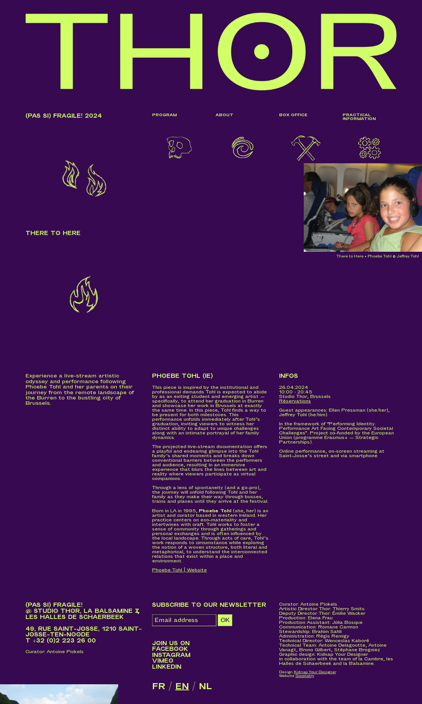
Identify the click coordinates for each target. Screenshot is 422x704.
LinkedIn (166, 667)
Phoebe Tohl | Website (179, 570)
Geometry (304, 676)
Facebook (170, 649)
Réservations (295, 401)
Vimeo (162, 661)
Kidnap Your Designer (315, 672)
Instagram (171, 655)
